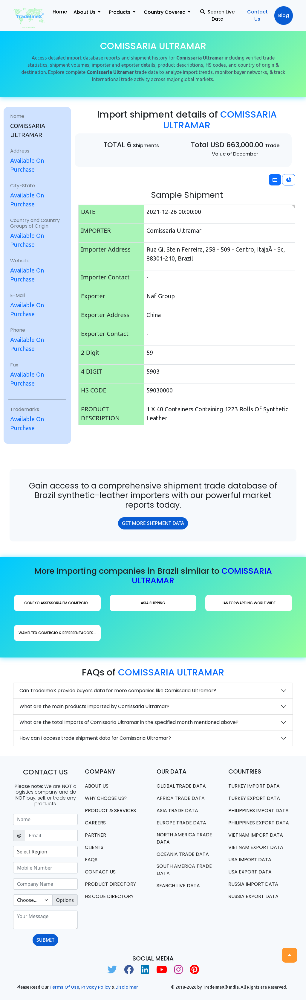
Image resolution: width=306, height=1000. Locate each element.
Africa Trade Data (181, 798)
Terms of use (64, 987)
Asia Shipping (153, 602)
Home (60, 11)
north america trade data (184, 838)
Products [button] (120, 12)
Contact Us (257, 15)
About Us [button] (85, 12)
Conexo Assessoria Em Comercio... (57, 602)
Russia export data (253, 896)
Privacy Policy (96, 987)
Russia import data (253, 884)
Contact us (100, 871)
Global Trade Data (181, 786)
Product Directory (110, 884)
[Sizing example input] (45, 819)
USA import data (249, 859)
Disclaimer (126, 987)
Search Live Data (217, 15)
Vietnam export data (255, 847)
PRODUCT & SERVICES (110, 810)
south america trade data (184, 870)
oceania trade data (183, 854)
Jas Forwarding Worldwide (249, 602)
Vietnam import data (255, 835)
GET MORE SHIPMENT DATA (153, 523)
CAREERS (95, 822)
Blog (283, 15)
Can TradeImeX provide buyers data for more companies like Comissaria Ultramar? (117, 690)
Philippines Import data (258, 810)
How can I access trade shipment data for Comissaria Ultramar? (95, 738)
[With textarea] (45, 920)
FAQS (91, 859)
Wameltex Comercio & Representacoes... (57, 632)
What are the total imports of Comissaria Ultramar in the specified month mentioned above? (128, 722)
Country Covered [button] (165, 12)
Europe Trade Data (181, 822)
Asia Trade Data (177, 810)
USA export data (250, 871)
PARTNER (95, 835)
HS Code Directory (109, 896)
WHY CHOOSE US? (106, 798)
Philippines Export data (258, 822)
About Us (96, 786)
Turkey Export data (254, 798)
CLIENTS (94, 847)
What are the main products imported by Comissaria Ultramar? (94, 706)
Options (65, 900)
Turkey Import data (254, 786)
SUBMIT (45, 940)
